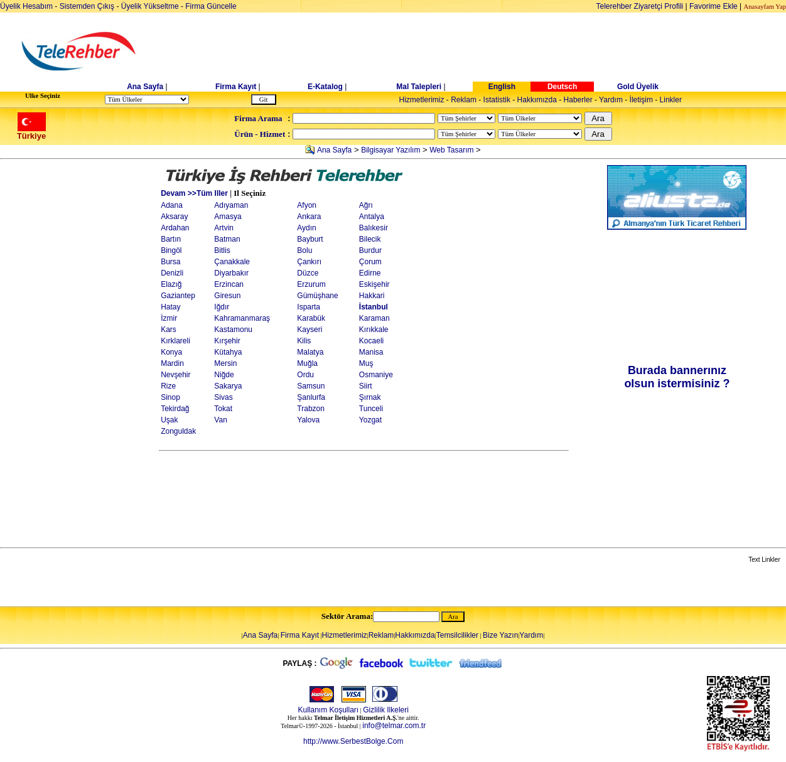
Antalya (371, 216)
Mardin (172, 363)
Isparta (308, 307)
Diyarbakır (231, 273)
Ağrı (366, 205)
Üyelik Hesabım (26, 6)
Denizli (172, 273)
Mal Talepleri (418, 86)
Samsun (311, 386)
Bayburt (310, 239)
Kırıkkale (374, 329)
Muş (366, 363)
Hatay (170, 307)
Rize (168, 386)
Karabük (311, 318)
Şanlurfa (311, 397)
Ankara (309, 216)
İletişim (641, 99)
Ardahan (175, 227)
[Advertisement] (489, 51)
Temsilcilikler (457, 635)
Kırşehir (227, 340)
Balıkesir (373, 227)
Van (220, 420)
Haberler (578, 99)
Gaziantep (178, 295)
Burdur (370, 250)
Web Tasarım (451, 150)
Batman (227, 239)
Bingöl (171, 250)
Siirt (365, 386)
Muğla (307, 363)
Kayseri (309, 329)
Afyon (306, 205)
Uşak (169, 420)
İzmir (169, 318)
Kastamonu (233, 329)
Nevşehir (175, 374)
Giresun (227, 295)
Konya (171, 352)
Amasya (227, 216)
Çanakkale (232, 261)
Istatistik (496, 99)
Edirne (370, 273)
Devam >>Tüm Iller (194, 193)
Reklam (463, 99)
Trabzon (311, 408)
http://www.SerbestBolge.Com (353, 741)
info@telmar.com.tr (394, 725)
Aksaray (174, 216)
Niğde (224, 374)
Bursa (170, 261)
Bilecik (370, 239)
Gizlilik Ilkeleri (386, 710)
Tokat (223, 408)
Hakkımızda (537, 99)
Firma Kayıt (235, 86)
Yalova (308, 420)
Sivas (223, 397)
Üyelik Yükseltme (150, 6)
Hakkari (372, 295)
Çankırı (309, 261)
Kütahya (228, 352)
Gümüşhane (317, 295)
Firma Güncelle (210, 6)
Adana (172, 205)
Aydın (306, 227)
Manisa (371, 352)
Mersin (225, 363)
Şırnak (370, 397)
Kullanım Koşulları (328, 710)
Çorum (370, 261)
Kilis (304, 340)
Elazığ (171, 284)
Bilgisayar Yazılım (390, 150)
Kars (168, 329)
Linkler (671, 99)
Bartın (171, 239)
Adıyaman (231, 205)
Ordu (305, 374)
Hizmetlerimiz (421, 99)
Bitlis (222, 250)
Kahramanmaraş (242, 318)
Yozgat (370, 420)
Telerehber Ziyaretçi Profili (640, 6)
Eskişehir (374, 284)
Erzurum (311, 284)
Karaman (374, 318)
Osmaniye (376, 374)
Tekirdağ (175, 408)
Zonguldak (178, 431)
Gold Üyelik (638, 86)
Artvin (224, 227)
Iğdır (221, 307)
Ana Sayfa (145, 86)
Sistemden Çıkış (87, 6)
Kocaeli (371, 340)
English (501, 86)
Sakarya (228, 386)
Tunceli (371, 408)
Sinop (170, 397)
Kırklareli (175, 340)
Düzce (307, 273)
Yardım (611, 99)
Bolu (304, 250)
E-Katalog (325, 86)
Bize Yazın (500, 635)
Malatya (310, 352)
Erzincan (229, 284)
